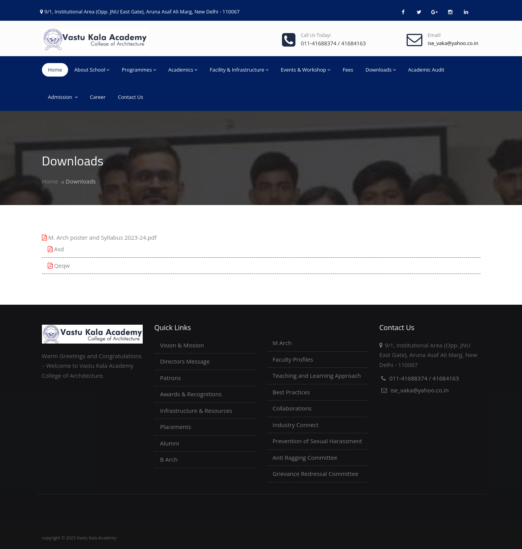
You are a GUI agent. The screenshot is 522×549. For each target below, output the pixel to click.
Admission (63, 96)
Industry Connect (296, 425)
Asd (56, 249)
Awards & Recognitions (191, 394)
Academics (183, 69)
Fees (348, 69)
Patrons (170, 378)
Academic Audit (426, 69)
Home (55, 69)
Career (98, 96)
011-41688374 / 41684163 (424, 378)
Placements (175, 427)
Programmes (139, 69)
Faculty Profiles (293, 359)
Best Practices (291, 392)
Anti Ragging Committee (305, 457)
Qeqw (59, 265)
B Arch (169, 459)
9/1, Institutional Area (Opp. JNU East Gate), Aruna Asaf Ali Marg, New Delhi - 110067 (142, 11)
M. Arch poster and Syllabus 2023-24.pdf (99, 237)
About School (91, 69)
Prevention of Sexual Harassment (317, 441)
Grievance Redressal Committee (316, 473)
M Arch (282, 343)
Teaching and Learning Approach (317, 375)
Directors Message (185, 361)
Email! (434, 35)
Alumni (169, 443)
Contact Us (130, 96)
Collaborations (292, 408)
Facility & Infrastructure (239, 69)
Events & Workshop (305, 69)
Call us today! (316, 35)
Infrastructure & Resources (196, 410)
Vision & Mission (182, 345)
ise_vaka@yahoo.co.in (419, 390)
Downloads (380, 69)
